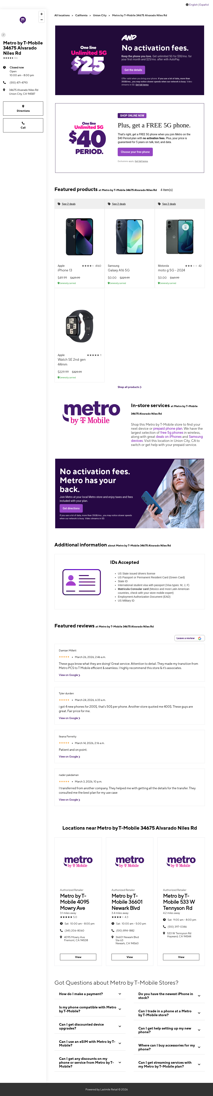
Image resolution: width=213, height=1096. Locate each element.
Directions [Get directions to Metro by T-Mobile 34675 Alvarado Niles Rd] (23, 108)
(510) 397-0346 (177, 926)
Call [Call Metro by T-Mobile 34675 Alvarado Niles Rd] (23, 125)
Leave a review (189, 638)
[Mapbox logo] (3, 35)
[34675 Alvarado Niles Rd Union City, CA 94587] (23, 92)
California (81, 15)
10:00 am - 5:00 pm (131, 923)
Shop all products (130, 387)
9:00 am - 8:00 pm (182, 919)
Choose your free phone (135, 151)
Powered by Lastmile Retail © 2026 (106, 1089)
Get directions (71, 508)
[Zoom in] (41, 14)
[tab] (90, 994)
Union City (99, 15)
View (78, 957)
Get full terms (142, 85)
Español (204, 4)
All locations (62, 15)
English (193, 4)
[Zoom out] (41, 19)
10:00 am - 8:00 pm (22, 71)
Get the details (133, 70)
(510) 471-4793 (15, 82)
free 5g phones (171, 432)
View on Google (71, 675)
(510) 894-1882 (125, 930)
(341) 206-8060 (74, 930)
